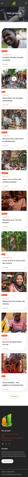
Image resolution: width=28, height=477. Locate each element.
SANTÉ (3, 91)
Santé (2, 436)
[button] (26, 3)
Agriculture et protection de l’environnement (12, 438)
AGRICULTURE (5, 173)
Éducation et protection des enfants (10, 434)
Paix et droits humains (6, 440)
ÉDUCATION (4, 51)
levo (7, 64)
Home (9, 16)
